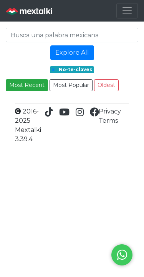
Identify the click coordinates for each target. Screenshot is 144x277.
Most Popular (71, 85)
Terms (108, 120)
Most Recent (27, 85)
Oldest (106, 85)
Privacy (110, 111)
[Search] (72, 35)
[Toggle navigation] (127, 10)
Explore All (72, 52)
